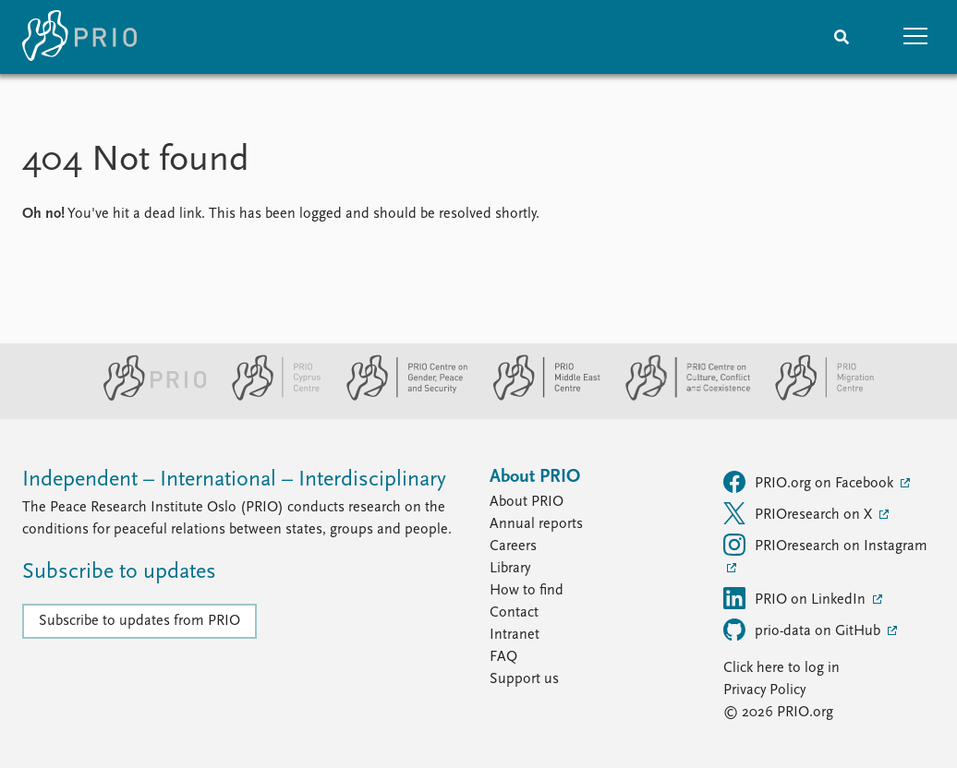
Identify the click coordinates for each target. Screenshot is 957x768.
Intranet (514, 635)
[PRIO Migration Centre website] (815, 397)
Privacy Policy (764, 690)
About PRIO (526, 502)
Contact (514, 613)
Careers (513, 546)
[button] (915, 37)
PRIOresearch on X (799, 513)
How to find (526, 590)
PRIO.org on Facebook (810, 482)
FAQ (503, 657)
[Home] (79, 37)
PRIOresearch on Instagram (825, 545)
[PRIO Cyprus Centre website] (269, 397)
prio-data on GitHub (803, 629)
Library (510, 568)
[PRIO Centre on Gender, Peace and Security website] (399, 397)
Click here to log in (781, 668)
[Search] (841, 37)
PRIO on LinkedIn (796, 598)
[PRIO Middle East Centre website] (539, 397)
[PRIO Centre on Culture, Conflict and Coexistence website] (680, 397)
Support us (524, 679)
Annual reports (536, 524)
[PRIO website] (147, 397)
